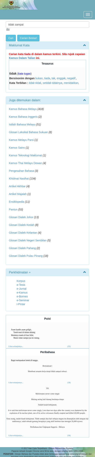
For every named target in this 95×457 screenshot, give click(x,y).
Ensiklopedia (16, 201)
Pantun (13, 209)
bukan (39, 78)
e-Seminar (23, 300)
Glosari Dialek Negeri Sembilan (28, 240)
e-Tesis (21, 284)
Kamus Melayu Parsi (21, 139)
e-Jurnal (22, 288)
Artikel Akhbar (17, 186)
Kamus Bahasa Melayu (23, 109)
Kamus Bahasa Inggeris (23, 116)
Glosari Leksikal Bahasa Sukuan (28, 132)
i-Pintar (21, 304)
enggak (61, 78)
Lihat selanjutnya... (16, 346)
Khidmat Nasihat (19, 178)
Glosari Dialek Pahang (22, 248)
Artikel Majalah (18, 194)
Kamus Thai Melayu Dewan (25, 163)
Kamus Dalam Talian (22, 58)
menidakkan (71, 82)
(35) (69, 346)
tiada (47, 78)
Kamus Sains (17, 147)
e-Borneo (22, 296)
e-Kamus (22, 292)
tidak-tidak (35, 82)
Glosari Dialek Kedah (21, 224)
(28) (69, 382)
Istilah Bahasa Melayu (22, 124)
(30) (69, 435)
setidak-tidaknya (52, 82)
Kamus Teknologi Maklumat (25, 155)
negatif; (71, 78)
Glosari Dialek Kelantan (23, 232)
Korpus (21, 281)
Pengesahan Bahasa (21, 170)
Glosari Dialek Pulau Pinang (26, 255)
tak (53, 78)
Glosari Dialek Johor (21, 217)
